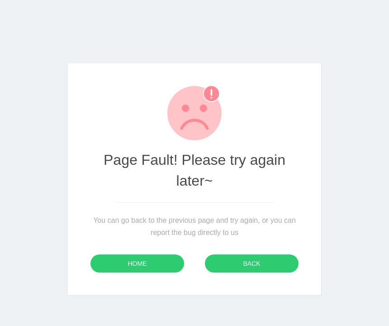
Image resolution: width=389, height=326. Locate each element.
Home (137, 263)
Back (251, 263)
